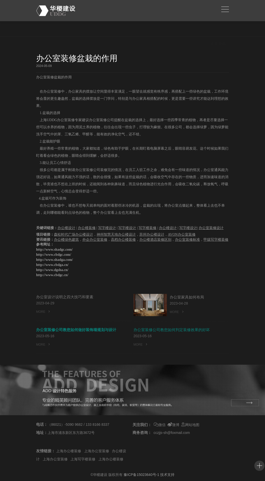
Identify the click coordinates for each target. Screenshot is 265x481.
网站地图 (190, 425)
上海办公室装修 (96, 451)
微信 (160, 425)
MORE (43, 319)
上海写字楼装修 (82, 459)
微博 (173, 425)
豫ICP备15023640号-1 (141, 475)
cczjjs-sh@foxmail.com (172, 433)
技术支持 (167, 475)
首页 (190, 29)
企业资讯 (218, 29)
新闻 (202, 29)
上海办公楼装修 (68, 451)
